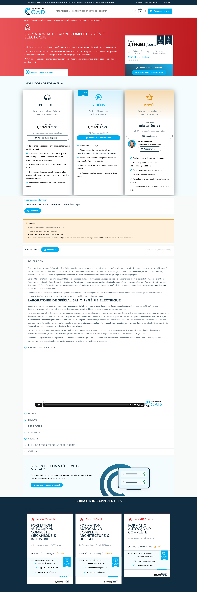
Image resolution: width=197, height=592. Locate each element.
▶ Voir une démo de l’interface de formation (97, 153)
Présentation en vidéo (40, 348)
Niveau (30, 420)
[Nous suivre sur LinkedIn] (156, 2)
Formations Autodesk (54, 20)
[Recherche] (135, 11)
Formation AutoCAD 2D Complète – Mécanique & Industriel (43, 532)
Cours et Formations (38, 20)
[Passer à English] (167, 2)
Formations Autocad (70, 20)
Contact (102, 11)
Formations (63, 11)
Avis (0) (30, 451)
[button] (149, 67)
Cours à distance (32, 2)
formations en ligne (45, 2)
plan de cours (160, 285)
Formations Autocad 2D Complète (91, 20)
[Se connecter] (145, 11)
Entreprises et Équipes (84, 11)
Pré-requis (32, 426)
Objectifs (31, 439)
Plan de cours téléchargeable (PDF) (49, 445)
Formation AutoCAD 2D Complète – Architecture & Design (94, 532)
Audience (31, 433)
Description (33, 261)
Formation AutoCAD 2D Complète (139, 529)
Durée (29, 414)
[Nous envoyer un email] (154, 2)
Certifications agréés (80, 2)
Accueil (26, 20)
